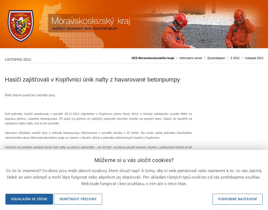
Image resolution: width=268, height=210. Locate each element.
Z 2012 (235, 58)
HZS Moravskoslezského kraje (153, 58)
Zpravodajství (216, 58)
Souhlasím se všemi (29, 199)
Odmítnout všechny (78, 199)
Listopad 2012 (254, 58)
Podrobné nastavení (237, 199)
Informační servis (191, 58)
